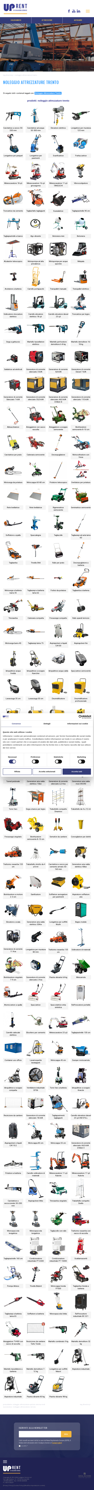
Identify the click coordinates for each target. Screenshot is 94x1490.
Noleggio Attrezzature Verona (24, 1407)
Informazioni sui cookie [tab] (77, 724)
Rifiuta (17, 771)
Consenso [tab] (16, 724)
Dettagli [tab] (47, 724)
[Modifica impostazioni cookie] (34, 1485)
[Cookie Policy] (19, 1485)
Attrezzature (47, 20)
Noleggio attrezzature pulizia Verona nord (29, 1404)
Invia (66, 1434)
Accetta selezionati (47, 771)
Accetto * (23, 1446)
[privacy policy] (57, 1442)
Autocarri (78, 20)
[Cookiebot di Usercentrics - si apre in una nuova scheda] (80, 717)
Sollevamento (16, 20)
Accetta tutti (76, 771)
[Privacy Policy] (8, 1485)
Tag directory (8, 75)
